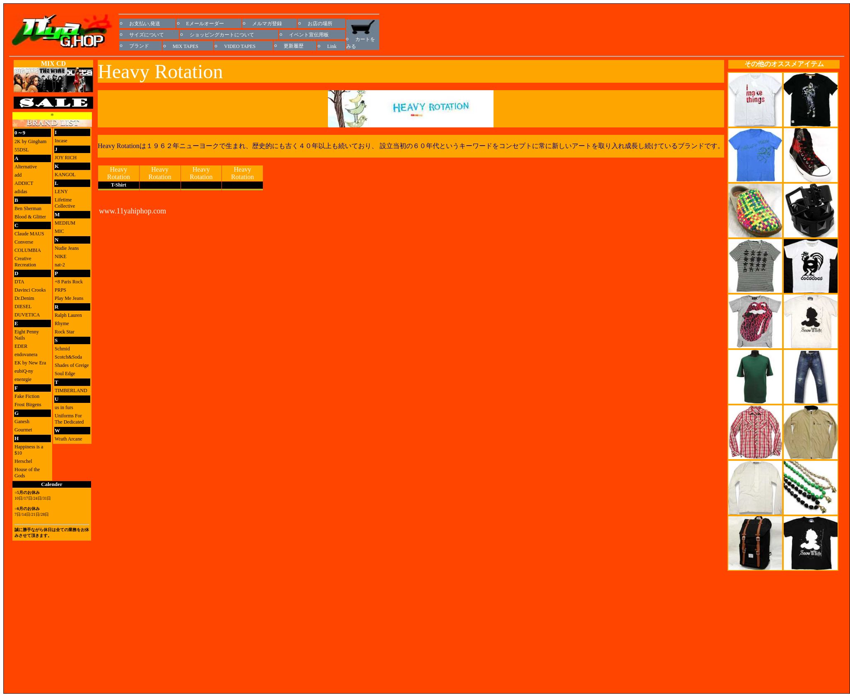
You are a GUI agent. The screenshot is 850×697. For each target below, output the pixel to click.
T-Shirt (118, 185)
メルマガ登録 (267, 23)
